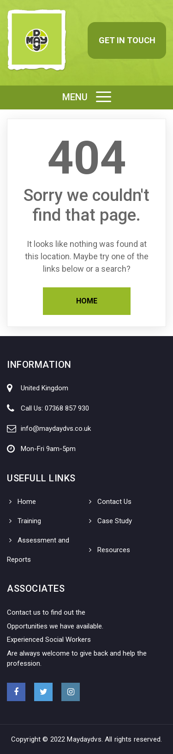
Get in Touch (127, 40)
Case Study (114, 521)
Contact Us (114, 501)
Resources (113, 550)
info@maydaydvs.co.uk (56, 428)
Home (86, 301)
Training (29, 521)
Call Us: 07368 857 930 (55, 408)
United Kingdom (44, 388)
